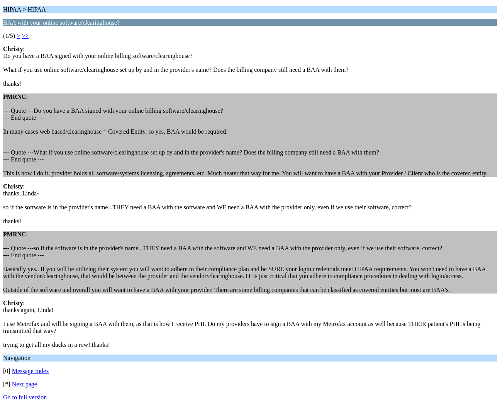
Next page (24, 384)
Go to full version (25, 397)
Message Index (30, 371)
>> (25, 35)
